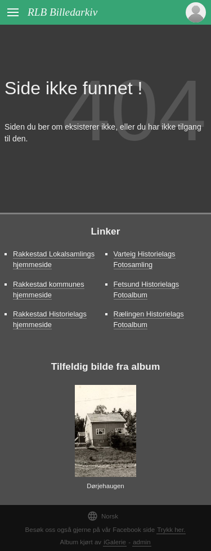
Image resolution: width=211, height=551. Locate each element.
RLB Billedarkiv (62, 12)
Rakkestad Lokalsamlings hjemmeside (54, 259)
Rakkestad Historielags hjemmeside (50, 319)
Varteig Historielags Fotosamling (145, 259)
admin (141, 542)
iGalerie (115, 542)
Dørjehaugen (105, 486)
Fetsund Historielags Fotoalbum (146, 289)
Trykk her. (171, 529)
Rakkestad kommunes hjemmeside (48, 289)
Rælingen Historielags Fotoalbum (149, 319)
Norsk (102, 516)
